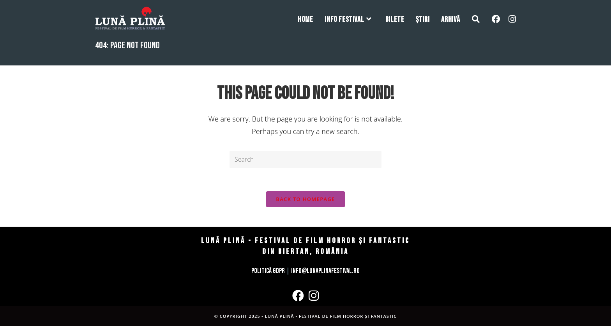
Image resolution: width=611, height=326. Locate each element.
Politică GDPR (268, 271)
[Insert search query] (305, 159)
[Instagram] (314, 295)
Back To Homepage (305, 199)
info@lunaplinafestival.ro (325, 271)
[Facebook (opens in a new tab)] (496, 18)
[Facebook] (298, 295)
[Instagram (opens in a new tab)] (512, 18)
